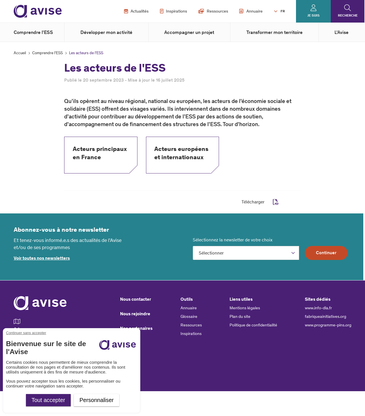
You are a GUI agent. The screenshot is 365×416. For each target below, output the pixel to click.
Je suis (313, 15)
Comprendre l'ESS (33, 32)
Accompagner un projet (189, 32)
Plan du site (240, 316)
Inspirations (173, 11)
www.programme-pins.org (328, 325)
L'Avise (341, 32)
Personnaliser (97, 400)
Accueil (20, 53)
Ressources (213, 11)
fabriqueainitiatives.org (325, 316)
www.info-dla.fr (318, 307)
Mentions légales (245, 307)
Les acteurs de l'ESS (86, 53)
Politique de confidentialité (253, 325)
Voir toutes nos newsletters (42, 258)
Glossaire (189, 316)
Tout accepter (48, 400)
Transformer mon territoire (274, 32)
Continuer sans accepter (26, 333)
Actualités (136, 11)
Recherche (348, 15)
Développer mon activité (106, 32)
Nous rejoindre (135, 313)
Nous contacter (135, 299)
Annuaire (251, 11)
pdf (276, 202)
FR (283, 11)
